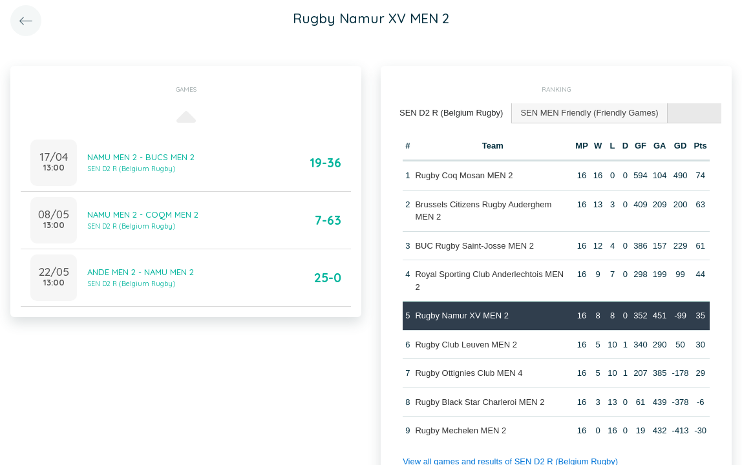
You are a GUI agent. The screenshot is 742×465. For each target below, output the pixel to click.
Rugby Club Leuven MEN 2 (466, 344)
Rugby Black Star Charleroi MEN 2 (479, 402)
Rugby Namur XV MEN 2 (462, 315)
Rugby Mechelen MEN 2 (460, 430)
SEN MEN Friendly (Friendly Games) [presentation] (589, 113)
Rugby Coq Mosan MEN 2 (464, 175)
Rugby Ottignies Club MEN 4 (468, 373)
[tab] (451, 113)
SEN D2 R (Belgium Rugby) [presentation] (451, 113)
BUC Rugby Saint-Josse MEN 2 (474, 246)
